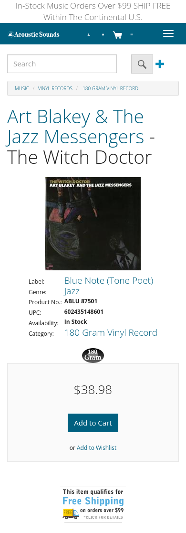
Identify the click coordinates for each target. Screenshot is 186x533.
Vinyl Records (55, 88)
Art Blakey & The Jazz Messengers (75, 126)
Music (22, 88)
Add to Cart (93, 422)
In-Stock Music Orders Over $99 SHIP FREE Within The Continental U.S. (93, 11)
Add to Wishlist (96, 448)
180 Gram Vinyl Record (110, 88)
